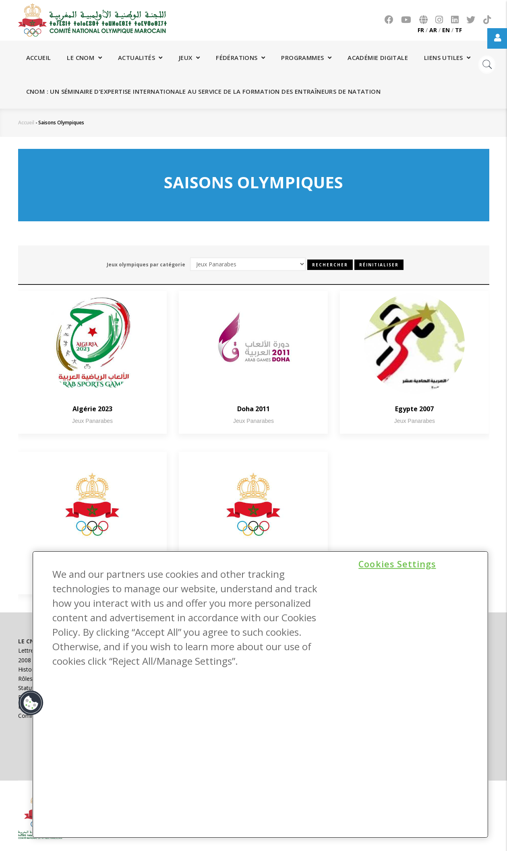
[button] (31, 703)
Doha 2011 (253, 408)
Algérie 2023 (92, 408)
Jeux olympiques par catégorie (146, 264)
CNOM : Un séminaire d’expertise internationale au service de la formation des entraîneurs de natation (203, 91)
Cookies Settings (397, 563)
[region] (260, 695)
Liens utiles (447, 58)
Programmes (306, 58)
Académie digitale (378, 58)
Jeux (189, 58)
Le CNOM (84, 58)
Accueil (38, 58)
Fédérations (240, 58)
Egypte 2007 (414, 408)
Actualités (140, 58)
